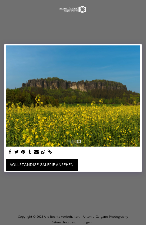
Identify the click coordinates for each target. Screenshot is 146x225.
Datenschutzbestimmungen (71, 222)
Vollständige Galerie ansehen (42, 164)
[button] (6, 9)
